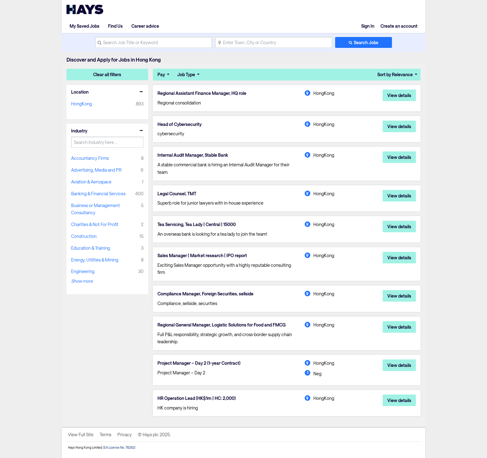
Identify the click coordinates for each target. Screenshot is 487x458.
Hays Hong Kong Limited (85, 447)
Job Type (186, 74)
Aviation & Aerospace (91, 181)
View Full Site (80, 434)
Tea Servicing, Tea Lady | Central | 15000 (196, 224)
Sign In (367, 26)
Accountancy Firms (90, 158)
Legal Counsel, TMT (176, 193)
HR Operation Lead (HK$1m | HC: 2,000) (196, 398)
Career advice (145, 26)
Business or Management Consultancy (95, 209)
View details (399, 95)
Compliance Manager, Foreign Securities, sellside (205, 293)
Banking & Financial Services (98, 193)
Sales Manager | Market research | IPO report (202, 255)
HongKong (81, 103)
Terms (105, 434)
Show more (82, 281)
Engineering (82, 271)
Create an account (398, 26)
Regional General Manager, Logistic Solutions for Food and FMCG (221, 324)
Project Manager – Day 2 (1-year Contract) (198, 363)
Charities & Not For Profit (94, 224)
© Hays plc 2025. (154, 434)
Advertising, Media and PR (96, 170)
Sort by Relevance (395, 74)
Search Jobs (366, 42)
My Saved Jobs (84, 26)
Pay (161, 74)
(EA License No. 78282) (119, 447)
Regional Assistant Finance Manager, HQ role (201, 93)
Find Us (115, 26)
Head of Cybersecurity (179, 124)
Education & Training (90, 248)
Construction (84, 236)
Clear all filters (107, 74)
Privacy (124, 434)
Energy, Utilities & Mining (94, 259)
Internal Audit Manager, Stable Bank (192, 155)
